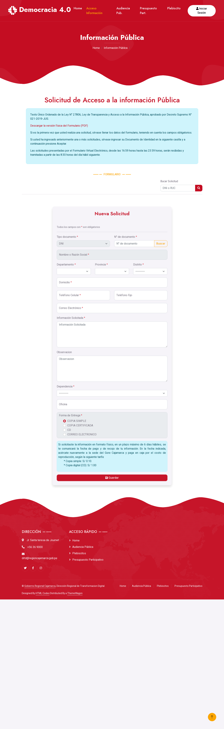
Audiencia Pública (82, 547)
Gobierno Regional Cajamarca (40, 586)
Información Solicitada (71, 606)
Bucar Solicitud (169, 234)
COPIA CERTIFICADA (80, 713)
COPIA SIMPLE (76, 709)
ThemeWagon (75, 593)
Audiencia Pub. (123, 10)
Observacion (64, 640)
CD (69, 718)
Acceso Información (94, 10)
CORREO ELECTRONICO (82, 722)
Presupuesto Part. (148, 10)
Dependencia (65, 674)
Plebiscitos (79, 553)
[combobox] (112, 681)
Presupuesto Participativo (87, 560)
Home (78, 8)
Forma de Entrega (70, 703)
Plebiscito (174, 8)
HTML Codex (42, 593)
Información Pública (115, 48)
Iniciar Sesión (201, 11)
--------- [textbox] (63, 681)
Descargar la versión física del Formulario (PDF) (59, 178)
